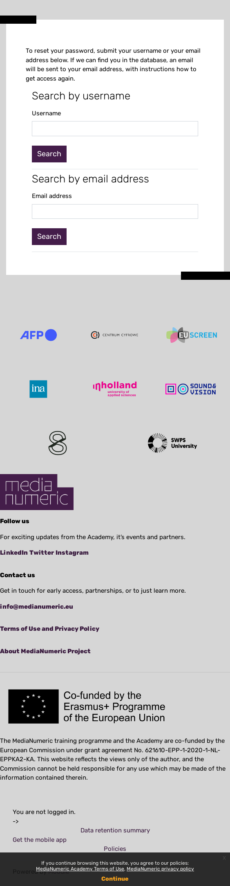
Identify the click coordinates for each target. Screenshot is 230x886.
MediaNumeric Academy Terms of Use (80, 869)
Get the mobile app (40, 839)
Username (46, 113)
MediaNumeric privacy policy (160, 869)
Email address (52, 196)
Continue (115, 878)
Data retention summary (115, 830)
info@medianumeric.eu (36, 606)
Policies (115, 848)
